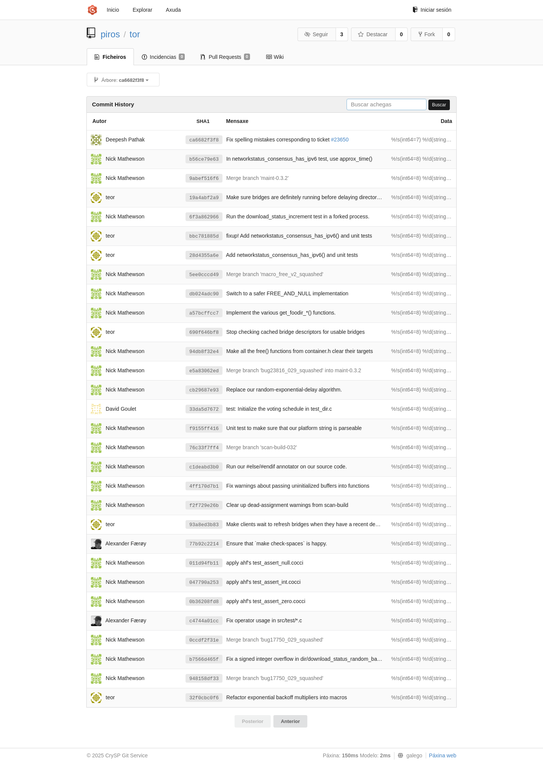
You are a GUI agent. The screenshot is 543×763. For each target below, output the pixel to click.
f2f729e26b (204, 505)
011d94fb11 (204, 563)
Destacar (373, 34)
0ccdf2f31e (204, 640)
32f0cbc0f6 (204, 698)
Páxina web (442, 755)
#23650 (340, 140)
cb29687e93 (204, 390)
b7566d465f (204, 659)
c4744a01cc (204, 621)
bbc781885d (204, 236)
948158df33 (204, 679)
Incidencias (163, 57)
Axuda (173, 10)
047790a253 (204, 582)
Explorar (142, 10)
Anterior (290, 721)
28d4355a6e (204, 255)
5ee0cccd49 (204, 275)
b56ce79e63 (204, 159)
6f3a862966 (204, 217)
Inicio (113, 10)
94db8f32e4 (204, 352)
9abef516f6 (204, 178)
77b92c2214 (204, 544)
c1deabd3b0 (204, 467)
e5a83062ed (204, 371)
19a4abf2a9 (204, 198)
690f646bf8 (204, 332)
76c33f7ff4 (204, 448)
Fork (427, 34)
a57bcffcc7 (204, 313)
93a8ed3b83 (204, 525)
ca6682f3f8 (204, 140)
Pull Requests (225, 57)
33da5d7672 (204, 409)
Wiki (275, 57)
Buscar (439, 104)
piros (110, 34)
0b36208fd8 (204, 602)
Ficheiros (110, 57)
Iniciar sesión (432, 10)
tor (135, 34)
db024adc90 (204, 294)
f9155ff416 (204, 428)
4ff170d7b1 (204, 486)
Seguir (316, 34)
